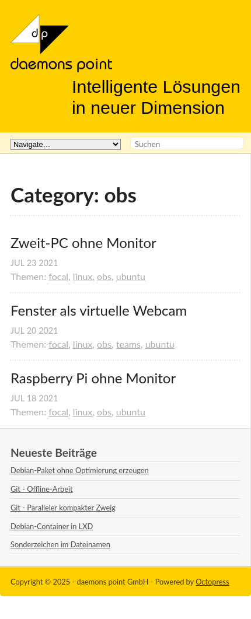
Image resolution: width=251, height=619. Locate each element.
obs (104, 276)
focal (58, 276)
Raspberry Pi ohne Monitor (93, 378)
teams (128, 343)
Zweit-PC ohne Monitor (83, 243)
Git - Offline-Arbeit (42, 489)
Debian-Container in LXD (52, 526)
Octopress (212, 581)
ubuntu (130, 276)
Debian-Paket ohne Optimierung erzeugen (80, 470)
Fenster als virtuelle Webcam (99, 310)
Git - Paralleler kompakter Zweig (63, 507)
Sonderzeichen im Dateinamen (60, 544)
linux (82, 276)
